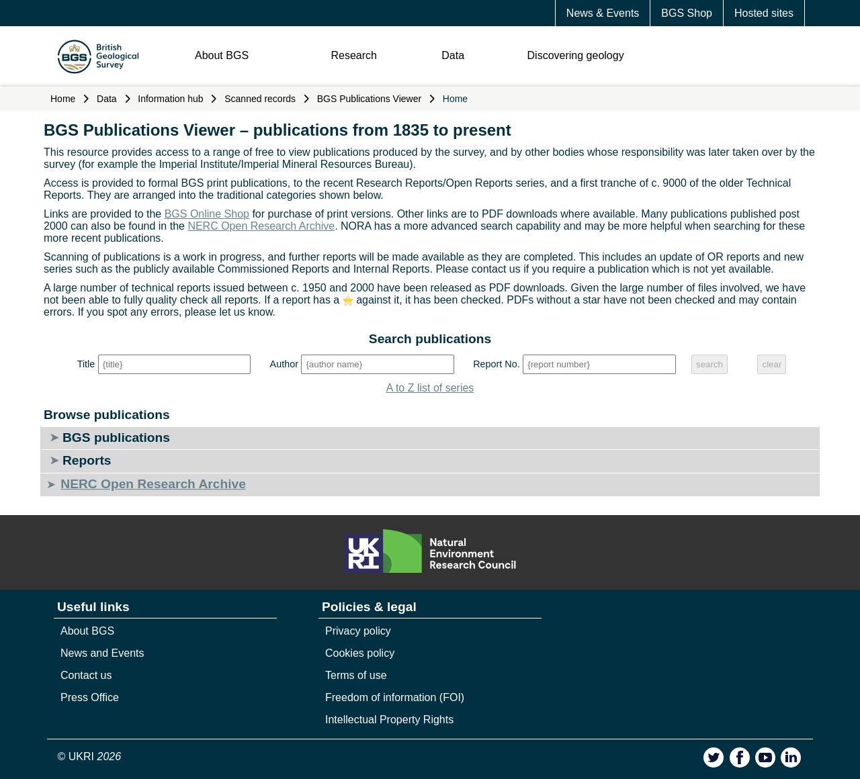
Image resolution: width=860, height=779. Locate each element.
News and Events (102, 653)
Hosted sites (763, 13)
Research (353, 55)
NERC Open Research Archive (261, 226)
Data (452, 55)
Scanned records (260, 98)
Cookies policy (359, 653)
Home (62, 98)
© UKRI (90, 756)
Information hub (170, 98)
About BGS (222, 55)
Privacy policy (358, 631)
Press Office (89, 697)
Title (86, 364)
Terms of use (356, 675)
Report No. (496, 364)
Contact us (86, 675)
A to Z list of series (430, 388)
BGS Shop (686, 13)
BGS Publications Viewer (369, 98)
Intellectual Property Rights (389, 719)
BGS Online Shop (207, 214)
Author (284, 364)
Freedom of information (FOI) (394, 697)
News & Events (602, 13)
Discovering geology (575, 55)
